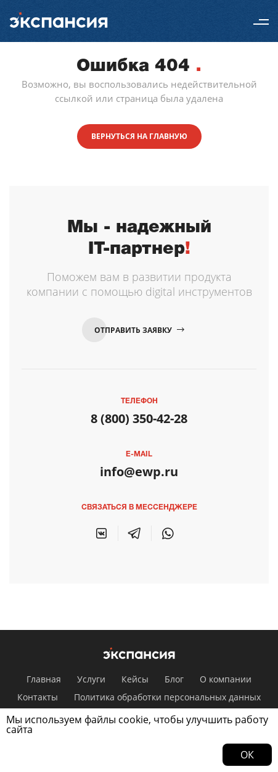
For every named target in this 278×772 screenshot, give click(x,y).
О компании (225, 679)
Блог (174, 679)
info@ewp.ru (139, 471)
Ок (247, 755)
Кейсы (135, 679)
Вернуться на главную (139, 136)
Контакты (37, 697)
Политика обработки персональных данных (167, 697)
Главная (44, 679)
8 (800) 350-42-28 (139, 418)
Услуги (91, 679)
